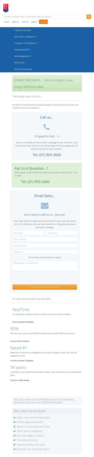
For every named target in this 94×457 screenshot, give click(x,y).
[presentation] (45, 278)
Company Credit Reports (25, 43)
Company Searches (22, 30)
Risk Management (22, 56)
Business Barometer (23, 69)
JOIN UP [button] (15, 22)
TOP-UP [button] (25, 22)
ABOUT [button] (34, 22)
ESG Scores (19, 62)
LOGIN (43, 22)
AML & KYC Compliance (25, 36)
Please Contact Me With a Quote (45, 287)
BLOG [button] (6, 22)
